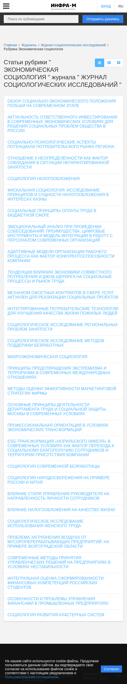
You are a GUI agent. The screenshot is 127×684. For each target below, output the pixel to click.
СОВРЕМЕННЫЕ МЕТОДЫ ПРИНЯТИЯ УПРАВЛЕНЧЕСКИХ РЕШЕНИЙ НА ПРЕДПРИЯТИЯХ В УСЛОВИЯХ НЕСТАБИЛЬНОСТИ (59, 562)
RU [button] (120, 6)
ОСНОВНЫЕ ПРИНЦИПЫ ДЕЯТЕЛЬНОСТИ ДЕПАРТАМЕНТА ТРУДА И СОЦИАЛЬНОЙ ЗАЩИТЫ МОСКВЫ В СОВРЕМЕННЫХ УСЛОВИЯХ (56, 409)
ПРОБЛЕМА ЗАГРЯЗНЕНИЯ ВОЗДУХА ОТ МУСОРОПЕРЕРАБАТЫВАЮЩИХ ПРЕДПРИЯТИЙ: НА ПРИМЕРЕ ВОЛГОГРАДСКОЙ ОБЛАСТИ (58, 541)
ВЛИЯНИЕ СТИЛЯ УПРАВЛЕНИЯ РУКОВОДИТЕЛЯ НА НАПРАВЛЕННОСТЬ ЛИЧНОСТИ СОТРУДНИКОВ (58, 496)
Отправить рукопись (102, 19)
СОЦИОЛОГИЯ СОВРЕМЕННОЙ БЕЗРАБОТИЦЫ (53, 466)
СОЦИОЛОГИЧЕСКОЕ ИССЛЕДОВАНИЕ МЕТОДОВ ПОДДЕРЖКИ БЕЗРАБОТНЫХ (55, 343)
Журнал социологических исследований (74, 45)
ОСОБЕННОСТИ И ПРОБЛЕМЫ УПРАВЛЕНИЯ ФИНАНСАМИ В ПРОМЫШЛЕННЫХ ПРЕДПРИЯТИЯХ (58, 601)
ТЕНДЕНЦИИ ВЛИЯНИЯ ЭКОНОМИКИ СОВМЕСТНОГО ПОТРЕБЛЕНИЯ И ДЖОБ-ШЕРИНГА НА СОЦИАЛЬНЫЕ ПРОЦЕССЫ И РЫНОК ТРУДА (59, 276)
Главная (10, 45)
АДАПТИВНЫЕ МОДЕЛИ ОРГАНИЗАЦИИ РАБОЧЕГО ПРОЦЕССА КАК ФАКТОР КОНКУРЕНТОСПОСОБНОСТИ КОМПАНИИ (61, 256)
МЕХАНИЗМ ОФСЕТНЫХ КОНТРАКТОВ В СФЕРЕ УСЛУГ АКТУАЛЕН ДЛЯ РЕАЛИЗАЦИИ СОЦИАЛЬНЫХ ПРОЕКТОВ (62, 295)
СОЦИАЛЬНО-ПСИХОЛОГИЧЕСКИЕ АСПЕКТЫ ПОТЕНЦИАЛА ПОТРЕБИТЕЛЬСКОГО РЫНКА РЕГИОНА (60, 144)
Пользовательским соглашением (31, 677)
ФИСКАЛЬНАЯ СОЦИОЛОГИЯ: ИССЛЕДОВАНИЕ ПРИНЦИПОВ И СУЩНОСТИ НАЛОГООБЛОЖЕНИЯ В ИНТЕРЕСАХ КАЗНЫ (58, 194)
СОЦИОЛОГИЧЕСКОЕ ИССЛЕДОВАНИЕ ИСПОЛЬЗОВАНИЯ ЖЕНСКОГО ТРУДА (45, 523)
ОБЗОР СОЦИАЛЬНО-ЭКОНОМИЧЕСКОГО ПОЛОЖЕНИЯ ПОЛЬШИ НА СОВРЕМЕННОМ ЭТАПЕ (61, 103)
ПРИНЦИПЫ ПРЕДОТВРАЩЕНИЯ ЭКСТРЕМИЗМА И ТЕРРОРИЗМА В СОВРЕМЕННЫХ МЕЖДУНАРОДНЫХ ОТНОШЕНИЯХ (58, 372)
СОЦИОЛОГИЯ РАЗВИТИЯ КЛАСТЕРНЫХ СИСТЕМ (55, 615)
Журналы (29, 45)
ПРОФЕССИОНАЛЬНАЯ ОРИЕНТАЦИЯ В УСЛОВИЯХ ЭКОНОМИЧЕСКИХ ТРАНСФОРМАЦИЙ (58, 427)
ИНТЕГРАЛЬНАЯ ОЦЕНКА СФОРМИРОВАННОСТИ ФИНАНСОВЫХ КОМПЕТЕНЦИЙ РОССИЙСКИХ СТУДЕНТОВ (55, 582)
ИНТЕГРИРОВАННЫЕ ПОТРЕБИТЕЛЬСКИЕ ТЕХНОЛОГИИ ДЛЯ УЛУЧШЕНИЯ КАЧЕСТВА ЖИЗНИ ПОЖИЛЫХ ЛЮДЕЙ (63, 311)
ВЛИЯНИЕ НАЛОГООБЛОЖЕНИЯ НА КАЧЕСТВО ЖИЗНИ (61, 510)
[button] (6, 6)
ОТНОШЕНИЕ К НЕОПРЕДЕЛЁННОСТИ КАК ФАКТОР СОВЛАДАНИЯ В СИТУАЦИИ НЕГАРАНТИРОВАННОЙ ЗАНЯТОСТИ (58, 162)
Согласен (111, 669)
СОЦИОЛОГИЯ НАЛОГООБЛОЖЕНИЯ (43, 179)
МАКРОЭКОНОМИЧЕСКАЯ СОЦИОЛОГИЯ (47, 357)
